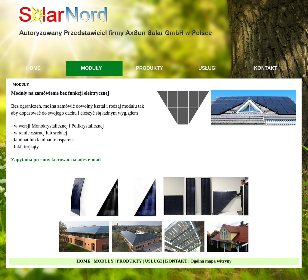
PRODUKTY (129, 261)
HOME (83, 261)
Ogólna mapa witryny (211, 261)
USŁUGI (153, 261)
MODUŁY (103, 261)
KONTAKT (176, 261)
